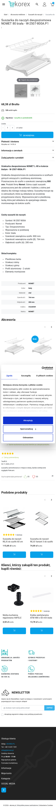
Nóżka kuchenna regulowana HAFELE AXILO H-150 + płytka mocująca (12, 619)
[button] (37, 4)
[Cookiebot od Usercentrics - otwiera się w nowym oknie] (41, 368)
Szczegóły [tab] (26, 375)
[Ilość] (7, 127)
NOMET (31, 311)
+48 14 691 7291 (11, 747)
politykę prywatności (35, 714)
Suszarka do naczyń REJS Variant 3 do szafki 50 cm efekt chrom (41, 542)
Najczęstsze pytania (8, 760)
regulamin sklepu (18, 714)
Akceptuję (28, 420)
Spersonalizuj (28, 429)
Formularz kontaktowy (9, 763)
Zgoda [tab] (9, 375)
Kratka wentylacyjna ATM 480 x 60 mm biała (41, 616)
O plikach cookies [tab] (44, 375)
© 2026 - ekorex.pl (9, 805)
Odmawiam (28, 437)
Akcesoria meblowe (18, 15)
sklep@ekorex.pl (7, 750)
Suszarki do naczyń (35, 15)
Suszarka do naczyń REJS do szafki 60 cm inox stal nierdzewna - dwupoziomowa (13, 543)
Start (5, 15)
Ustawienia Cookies (46, 805)
